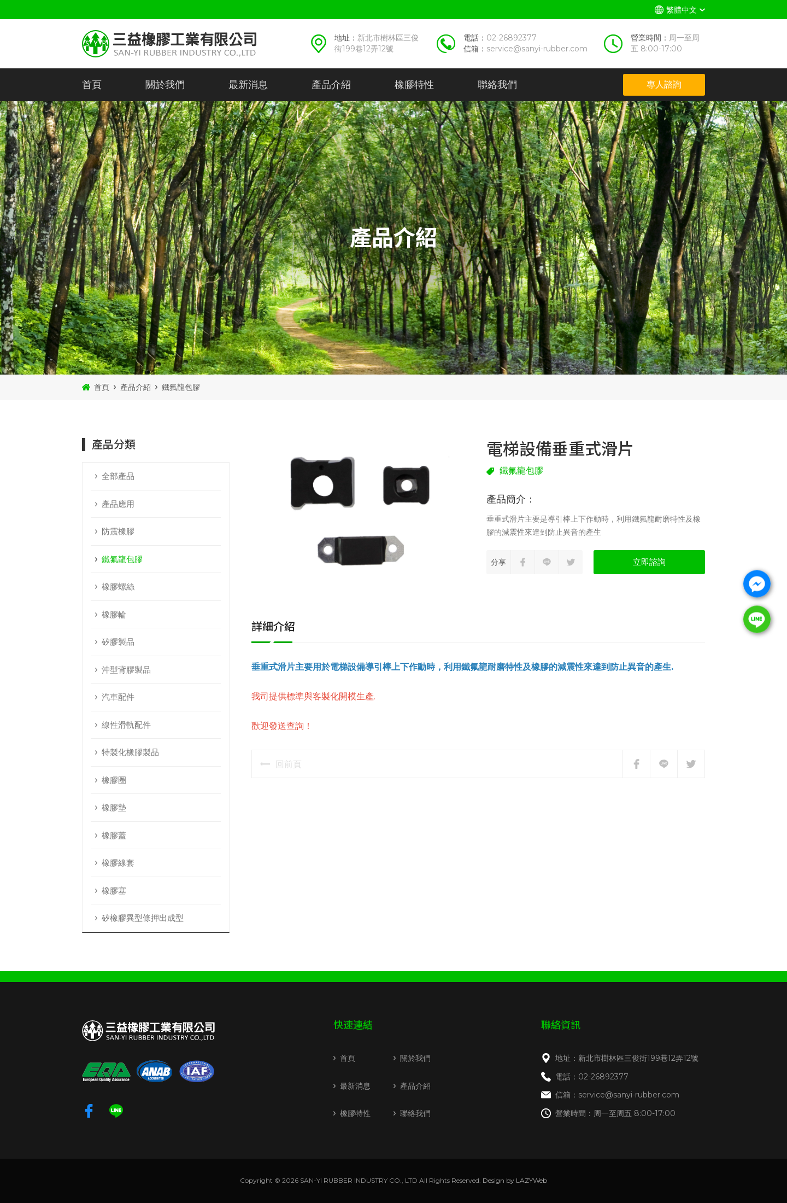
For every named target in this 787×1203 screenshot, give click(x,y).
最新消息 (248, 85)
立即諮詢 (649, 562)
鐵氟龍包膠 (181, 387)
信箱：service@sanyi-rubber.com (617, 1095)
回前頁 (281, 764)
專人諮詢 (664, 84)
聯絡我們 (497, 85)
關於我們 (165, 85)
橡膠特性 (414, 85)
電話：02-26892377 (592, 1077)
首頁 (92, 85)
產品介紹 (331, 85)
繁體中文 (681, 10)
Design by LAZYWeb (515, 1180)
